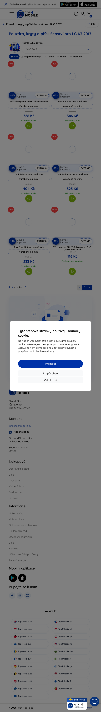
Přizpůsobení (50, 373)
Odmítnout (50, 380)
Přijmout (50, 363)
